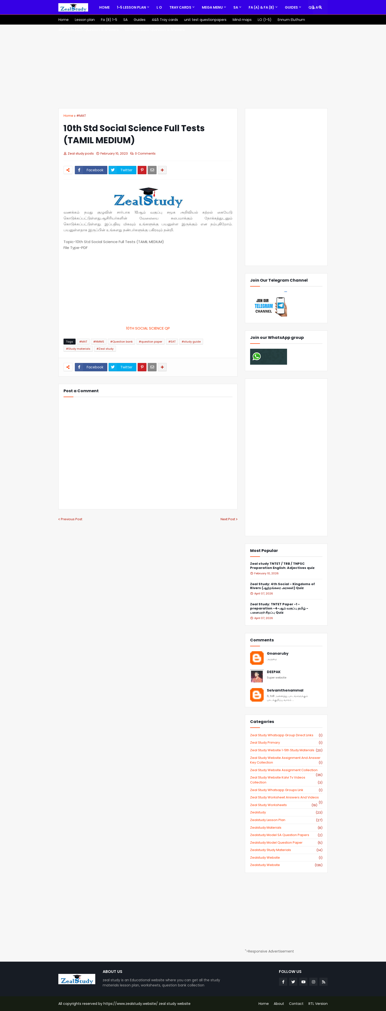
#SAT (172, 342)
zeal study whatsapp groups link (286, 790)
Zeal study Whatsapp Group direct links (286, 735)
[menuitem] (104, 7)
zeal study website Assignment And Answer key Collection (286, 760)
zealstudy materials (286, 827)
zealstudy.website (286, 865)
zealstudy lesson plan (286, 820)
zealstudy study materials (286, 850)
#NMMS (98, 342)
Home (68, 115)
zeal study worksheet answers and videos (286, 797)
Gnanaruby (278, 653)
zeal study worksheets (283, 805)
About (279, 1003)
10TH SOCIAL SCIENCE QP (148, 328)
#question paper (150, 342)
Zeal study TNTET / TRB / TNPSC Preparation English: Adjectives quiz (282, 566)
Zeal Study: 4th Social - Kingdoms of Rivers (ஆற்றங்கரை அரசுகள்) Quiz (282, 586)
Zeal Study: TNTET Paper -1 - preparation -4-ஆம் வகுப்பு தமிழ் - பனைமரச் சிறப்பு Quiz (279, 608)
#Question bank (121, 342)
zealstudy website (286, 857)
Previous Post (71, 519)
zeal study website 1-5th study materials (286, 750)
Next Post (228, 519)
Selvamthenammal (285, 690)
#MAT (81, 115)
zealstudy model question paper (286, 842)
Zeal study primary (286, 742)
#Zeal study (104, 349)
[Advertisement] (193, 66)
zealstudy (286, 812)
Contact (296, 1003)
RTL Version (318, 1003)
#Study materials (78, 349)
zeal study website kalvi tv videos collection (286, 780)
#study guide (191, 342)
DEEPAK (274, 672)
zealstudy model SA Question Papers (286, 835)
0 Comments (145, 153)
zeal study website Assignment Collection (286, 770)
